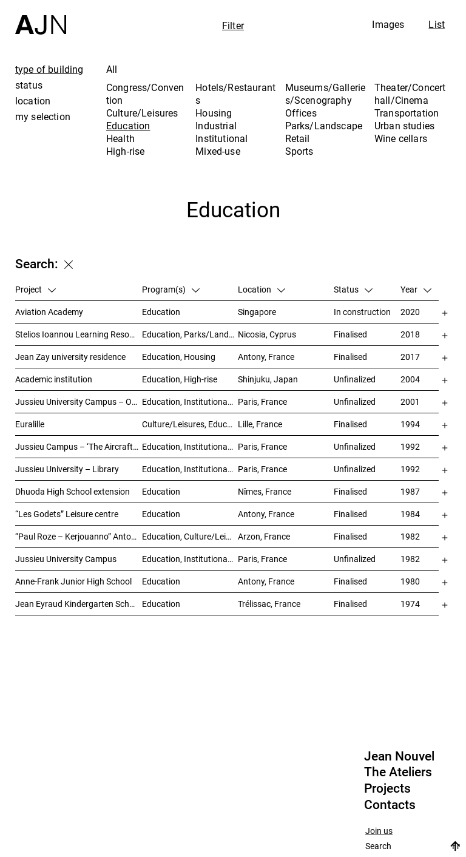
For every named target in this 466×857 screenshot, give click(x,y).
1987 (410, 491)
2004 (410, 379)
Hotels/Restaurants (235, 94)
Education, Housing (178, 356)
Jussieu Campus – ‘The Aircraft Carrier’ (78, 446)
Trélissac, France (269, 603)
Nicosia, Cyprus (267, 334)
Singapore (257, 311)
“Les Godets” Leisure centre (66, 514)
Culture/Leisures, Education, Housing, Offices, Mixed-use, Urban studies (190, 424)
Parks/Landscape (323, 125)
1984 (410, 514)
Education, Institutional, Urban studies (190, 401)
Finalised (350, 334)
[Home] (40, 17)
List (436, 24)
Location (261, 289)
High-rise (125, 151)
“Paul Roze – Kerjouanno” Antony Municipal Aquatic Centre (78, 536)
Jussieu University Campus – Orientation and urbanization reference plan (78, 401)
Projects (387, 788)
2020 (410, 311)
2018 (410, 334)
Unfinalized (355, 379)
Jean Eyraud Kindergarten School (78, 603)
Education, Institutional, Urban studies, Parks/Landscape (190, 558)
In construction (362, 311)
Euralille (29, 424)
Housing (213, 113)
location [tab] (32, 100)
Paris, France (262, 401)
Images (388, 24)
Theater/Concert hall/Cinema (409, 94)
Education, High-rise (179, 379)
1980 (410, 581)
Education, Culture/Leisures (190, 536)
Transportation (406, 113)
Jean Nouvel (399, 756)
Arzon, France (264, 536)
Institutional (221, 138)
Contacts (390, 805)
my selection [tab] (42, 116)
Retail (297, 138)
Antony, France (266, 356)
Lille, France (260, 424)
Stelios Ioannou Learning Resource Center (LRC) (78, 334)
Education (128, 125)
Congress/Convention (145, 94)
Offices (301, 113)
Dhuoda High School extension (72, 491)
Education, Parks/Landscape (190, 334)
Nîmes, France (264, 491)
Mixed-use (217, 151)
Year (415, 289)
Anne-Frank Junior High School (73, 581)
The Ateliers (398, 772)
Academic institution (53, 379)
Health (120, 138)
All (111, 69)
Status (353, 289)
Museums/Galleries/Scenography (325, 94)
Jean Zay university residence (70, 356)
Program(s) (171, 289)
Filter (233, 25)
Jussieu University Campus (65, 558)
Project (35, 289)
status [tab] (28, 85)
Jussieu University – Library (67, 469)
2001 (410, 401)
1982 (410, 536)
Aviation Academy (49, 311)
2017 (410, 356)
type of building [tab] (49, 69)
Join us (379, 831)
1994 (410, 424)
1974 (410, 603)
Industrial (216, 125)
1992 (410, 446)
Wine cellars (400, 138)
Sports (299, 151)
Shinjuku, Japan (268, 379)
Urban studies (404, 125)
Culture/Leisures (142, 113)
